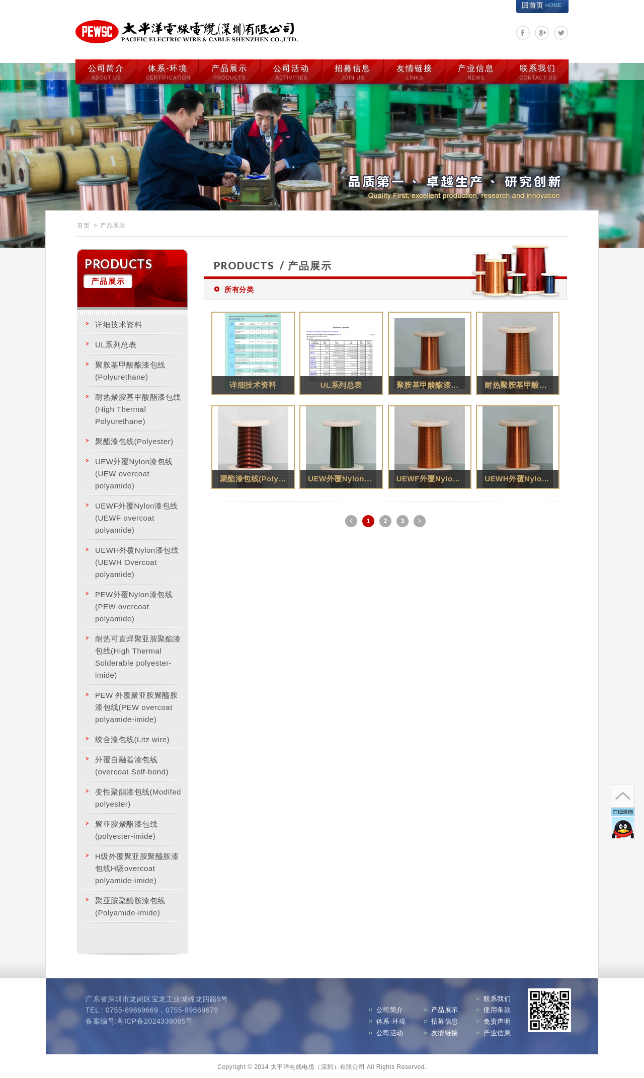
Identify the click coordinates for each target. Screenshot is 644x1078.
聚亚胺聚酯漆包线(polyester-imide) (126, 828)
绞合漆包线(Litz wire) (132, 737)
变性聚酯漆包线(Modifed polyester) (138, 795)
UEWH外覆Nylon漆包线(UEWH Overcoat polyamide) (137, 560)
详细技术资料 (118, 322)
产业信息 (476, 71)
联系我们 (537, 71)
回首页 (541, 5)
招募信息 (352, 71)
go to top (622, 765)
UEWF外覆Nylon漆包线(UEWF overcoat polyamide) (136, 515)
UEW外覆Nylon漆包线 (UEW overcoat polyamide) (134, 471)
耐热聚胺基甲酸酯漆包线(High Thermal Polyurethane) (138, 407)
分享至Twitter (561, 32)
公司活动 (291, 71)
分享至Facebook (522, 32)
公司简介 (106, 71)
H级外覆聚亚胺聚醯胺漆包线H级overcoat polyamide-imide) (137, 866)
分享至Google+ (541, 32)
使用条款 (497, 1008)
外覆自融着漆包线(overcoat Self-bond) (132, 763)
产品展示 (229, 71)
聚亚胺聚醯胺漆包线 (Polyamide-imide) (130, 904)
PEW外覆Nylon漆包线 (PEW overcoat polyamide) (134, 604)
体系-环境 (168, 71)
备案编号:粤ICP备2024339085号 (139, 1020)
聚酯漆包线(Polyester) (134, 439)
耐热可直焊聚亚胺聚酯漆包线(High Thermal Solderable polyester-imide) (138, 654)
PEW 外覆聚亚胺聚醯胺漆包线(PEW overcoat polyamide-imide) (136, 705)
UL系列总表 (115, 342)
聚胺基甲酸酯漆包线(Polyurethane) (130, 368)
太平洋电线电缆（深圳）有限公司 (191, 31)
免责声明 (497, 1020)
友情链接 (414, 71)
